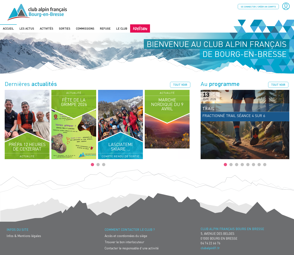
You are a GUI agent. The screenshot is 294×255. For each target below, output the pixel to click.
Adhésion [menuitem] (140, 28)
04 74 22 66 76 (210, 243)
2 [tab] (98, 165)
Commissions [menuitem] (85, 28)
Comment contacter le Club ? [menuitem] (130, 230)
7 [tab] (259, 165)
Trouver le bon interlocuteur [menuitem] (124, 242)
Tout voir (180, 84)
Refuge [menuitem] (105, 28)
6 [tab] (253, 165)
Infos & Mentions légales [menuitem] (24, 236)
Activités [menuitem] (46, 28)
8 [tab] (265, 165)
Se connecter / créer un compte (258, 6)
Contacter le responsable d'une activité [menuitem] (132, 248)
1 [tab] (92, 165)
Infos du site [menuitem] (17, 230)
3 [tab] (104, 165)
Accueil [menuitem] (8, 28)
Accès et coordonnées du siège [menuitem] (126, 236)
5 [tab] (248, 165)
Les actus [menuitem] (27, 28)
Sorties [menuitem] (64, 28)
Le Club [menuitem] (121, 28)
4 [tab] (242, 165)
